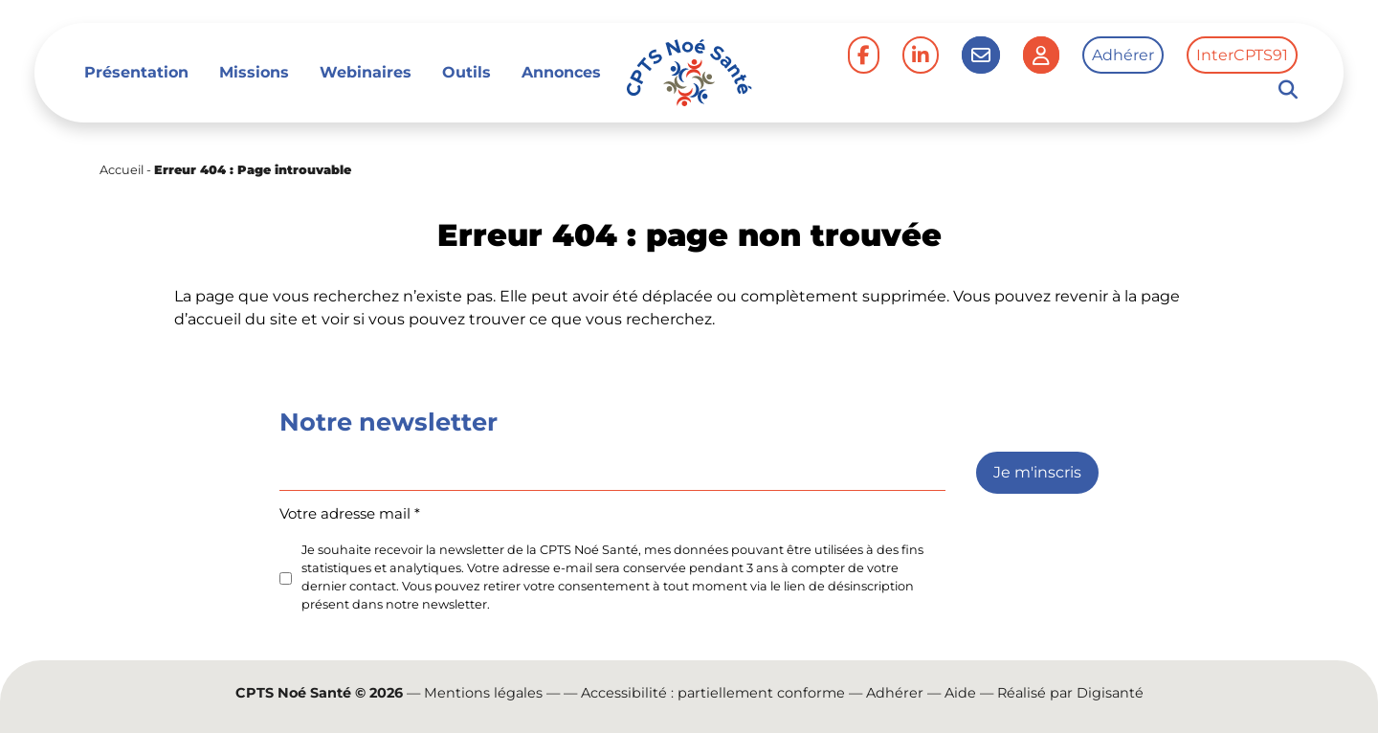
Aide (960, 692)
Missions (254, 72)
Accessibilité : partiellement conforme (713, 692)
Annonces (561, 72)
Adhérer (1123, 55)
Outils (466, 72)
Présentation (136, 72)
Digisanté (1110, 692)
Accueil (122, 170)
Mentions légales (483, 692)
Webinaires (365, 72)
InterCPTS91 (1242, 55)
